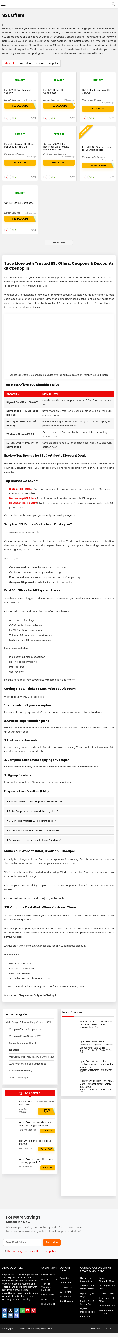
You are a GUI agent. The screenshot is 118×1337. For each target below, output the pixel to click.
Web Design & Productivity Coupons (26, 1026)
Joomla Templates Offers (21, 1046)
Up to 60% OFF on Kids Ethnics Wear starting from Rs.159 (36, 1128)
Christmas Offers (107, 1309)
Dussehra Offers (106, 1297)
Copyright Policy (49, 1283)
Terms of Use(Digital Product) (46, 1290)
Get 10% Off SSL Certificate (19, 208)
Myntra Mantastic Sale (87, 1314)
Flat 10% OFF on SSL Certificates (53, 91)
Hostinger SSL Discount (23, 506)
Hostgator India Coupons (93, 164)
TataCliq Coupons (27, 1133)
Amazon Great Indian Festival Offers (96, 1054)
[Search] (113, 4)
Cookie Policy (47, 1303)
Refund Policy (47, 1298)
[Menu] (3, 4)
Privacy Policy (48, 1278)
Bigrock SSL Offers (20, 492)
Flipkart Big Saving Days (86, 1283)
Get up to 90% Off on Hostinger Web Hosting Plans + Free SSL (56, 146)
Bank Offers (85, 1320)
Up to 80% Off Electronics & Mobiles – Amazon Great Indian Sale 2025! (97, 1068)
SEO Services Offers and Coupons (26, 1067)
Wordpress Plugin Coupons (22, 1040)
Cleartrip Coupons (23, 1114)
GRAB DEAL (59, 162)
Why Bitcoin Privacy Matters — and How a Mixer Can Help (96, 1027)
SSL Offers (14, 1053)
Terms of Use (66, 1291)
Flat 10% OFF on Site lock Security (17, 91)
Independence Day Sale (106, 1316)
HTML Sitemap (48, 1307)
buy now (98, 108)
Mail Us (108, 1332)
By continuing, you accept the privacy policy (31, 1255)
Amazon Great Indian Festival (87, 1291)
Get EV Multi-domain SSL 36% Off (96, 91)
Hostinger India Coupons (54, 154)
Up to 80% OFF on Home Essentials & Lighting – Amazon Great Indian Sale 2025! (96, 1048)
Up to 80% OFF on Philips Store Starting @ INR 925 (36, 1164)
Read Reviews (66, 1304)
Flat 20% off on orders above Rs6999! (35, 1146)
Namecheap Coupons (92, 100)
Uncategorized (86, 1030)
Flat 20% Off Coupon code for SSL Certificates (96, 156)
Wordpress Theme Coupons (23, 1033)
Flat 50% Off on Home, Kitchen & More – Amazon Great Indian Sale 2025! (97, 1087)
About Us (64, 1281)
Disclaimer (95, 1332)
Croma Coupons (26, 1170)
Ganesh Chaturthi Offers (106, 1283)
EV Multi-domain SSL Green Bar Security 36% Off (19, 145)
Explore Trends (67, 1300)
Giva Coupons (25, 1152)
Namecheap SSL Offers (22, 502)
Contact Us (65, 1286)
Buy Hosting (65, 1295)
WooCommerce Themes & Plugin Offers (29, 1060)
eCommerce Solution (20, 1074)
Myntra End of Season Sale (87, 1306)
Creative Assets (17, 1081)
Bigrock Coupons (12, 100)
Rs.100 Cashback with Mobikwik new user (36, 1107)
